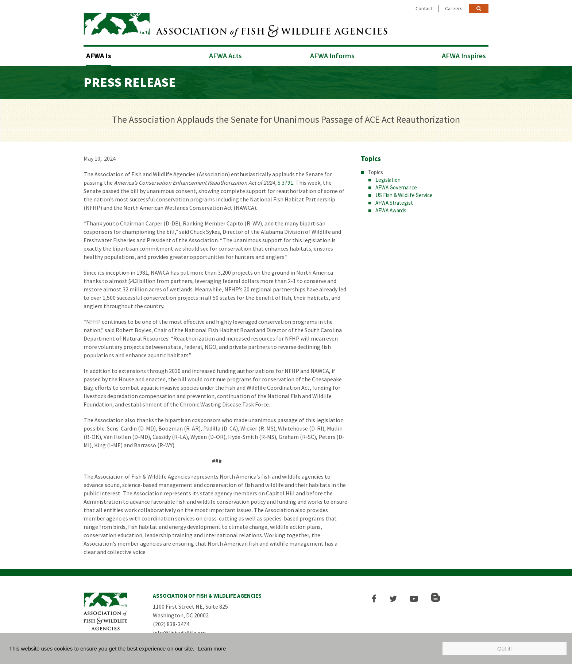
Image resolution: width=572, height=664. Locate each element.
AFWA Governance (396, 187)
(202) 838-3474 (171, 624)
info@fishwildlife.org (179, 632)
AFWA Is (98, 55)
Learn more (212, 648)
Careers (454, 8)
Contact (424, 8)
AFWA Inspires (464, 55)
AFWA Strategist (394, 202)
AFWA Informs (332, 55)
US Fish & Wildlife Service (404, 195)
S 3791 (285, 182)
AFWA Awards (390, 210)
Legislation (388, 179)
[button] (374, 598)
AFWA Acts (225, 55)
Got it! (504, 648)
